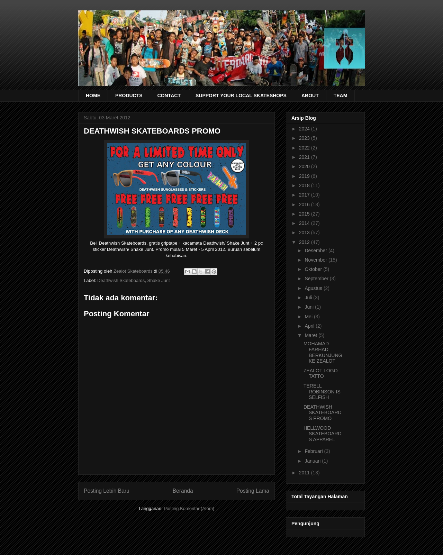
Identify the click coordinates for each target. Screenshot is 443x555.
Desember (316, 250)
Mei (309, 316)
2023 (305, 138)
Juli (309, 297)
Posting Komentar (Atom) (189, 508)
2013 (305, 232)
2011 (305, 472)
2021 (305, 157)
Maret (311, 335)
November (316, 260)
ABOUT (310, 95)
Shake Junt (158, 280)
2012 (305, 242)
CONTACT (169, 95)
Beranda (183, 491)
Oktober (314, 269)
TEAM (340, 95)
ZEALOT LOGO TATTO (321, 373)
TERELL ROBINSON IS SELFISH (322, 391)
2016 (305, 204)
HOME (93, 95)
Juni (310, 307)
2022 (305, 148)
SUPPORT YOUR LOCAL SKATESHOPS (241, 95)
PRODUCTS (129, 95)
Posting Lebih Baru (106, 491)
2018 (305, 185)
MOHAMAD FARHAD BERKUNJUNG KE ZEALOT (323, 352)
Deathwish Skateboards (121, 280)
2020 (305, 166)
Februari (314, 451)
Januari (313, 461)
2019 (305, 176)
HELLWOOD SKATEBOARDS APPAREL (323, 434)
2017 (305, 195)
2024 (305, 128)
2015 (305, 214)
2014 (305, 223)
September (317, 278)
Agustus (314, 288)
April (310, 326)
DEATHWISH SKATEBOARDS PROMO (323, 412)
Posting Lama (252, 491)
